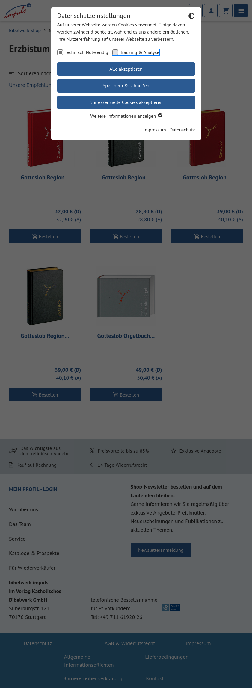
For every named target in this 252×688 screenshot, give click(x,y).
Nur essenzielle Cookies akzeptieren (126, 102)
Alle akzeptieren (126, 69)
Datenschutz (182, 130)
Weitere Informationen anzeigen (126, 116)
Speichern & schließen (126, 85)
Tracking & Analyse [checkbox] (139, 52)
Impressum (155, 130)
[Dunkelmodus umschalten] (191, 16)
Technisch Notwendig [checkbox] (86, 52)
